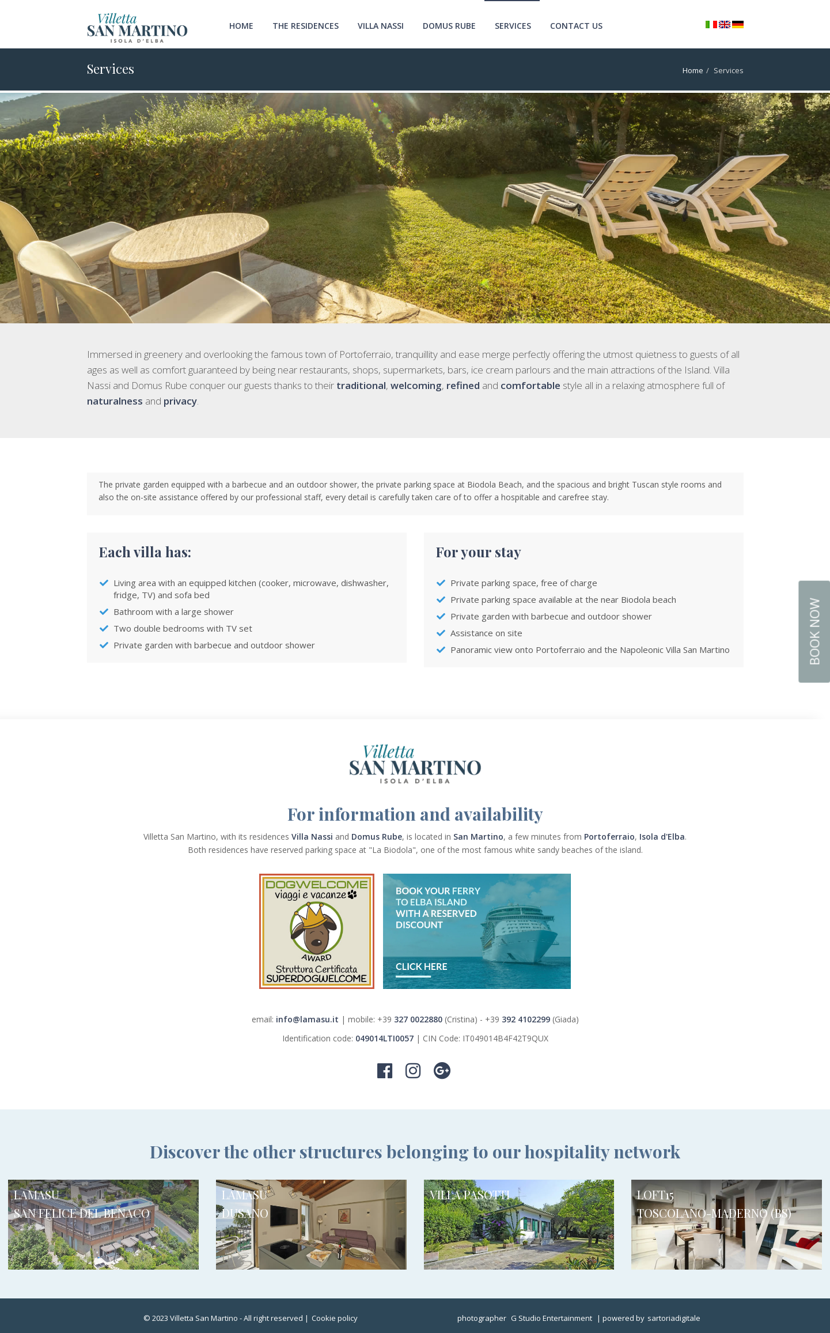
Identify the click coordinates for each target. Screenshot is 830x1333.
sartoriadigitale (673, 1318)
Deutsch (738, 24)
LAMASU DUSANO (245, 1204)
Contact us (576, 25)
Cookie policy (335, 1318)
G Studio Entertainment (551, 1318)
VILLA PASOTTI (470, 1194)
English (724, 24)
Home (241, 25)
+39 (411, 1019)
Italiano (711, 24)
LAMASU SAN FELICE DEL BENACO (82, 1204)
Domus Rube (449, 25)
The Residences (305, 25)
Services (513, 25)
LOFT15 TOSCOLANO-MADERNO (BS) (714, 1204)
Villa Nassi (381, 25)
